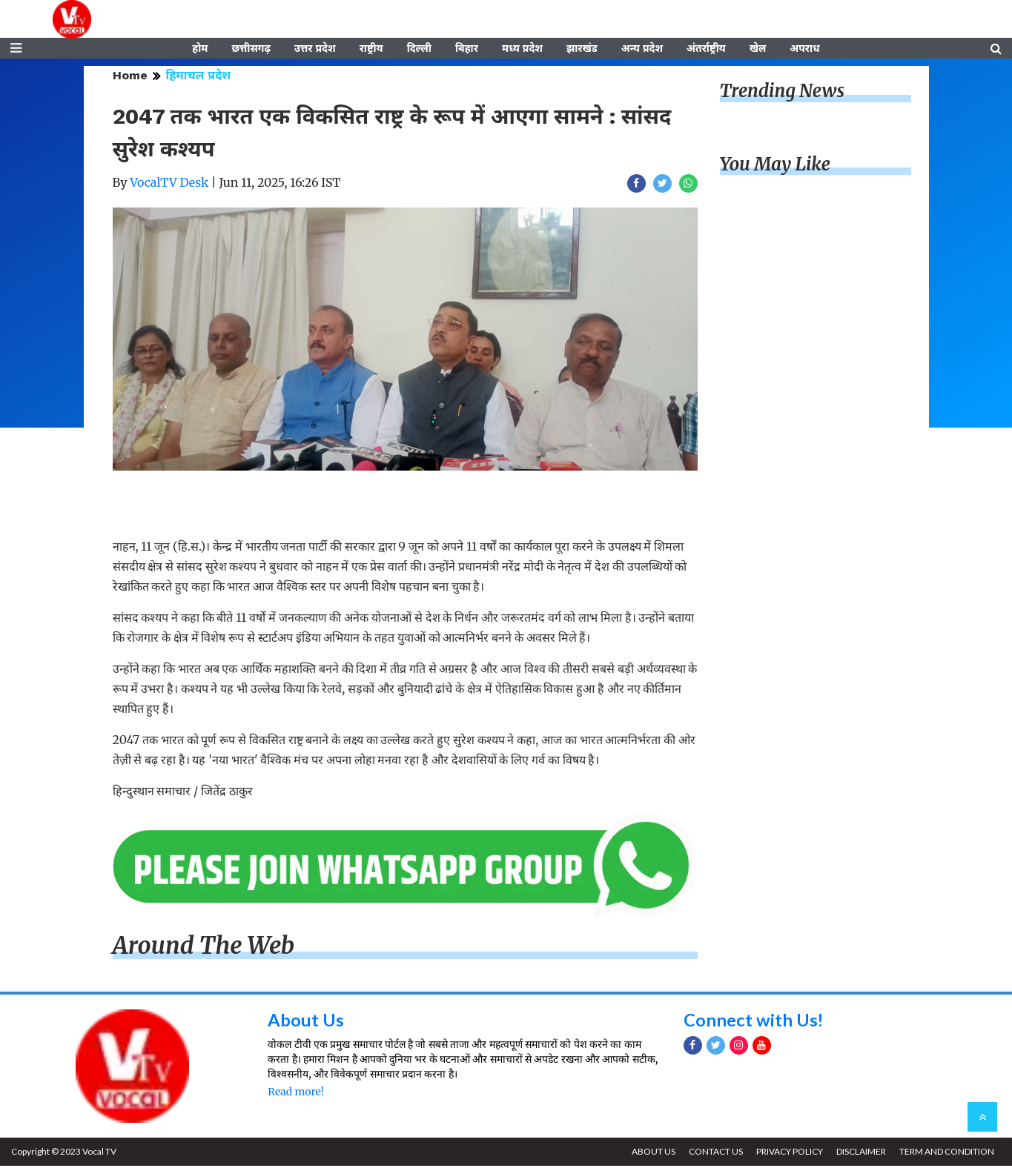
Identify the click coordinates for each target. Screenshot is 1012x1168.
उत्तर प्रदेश (315, 50)
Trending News (782, 93)
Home (130, 77)
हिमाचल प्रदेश (198, 77)
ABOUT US (650, 1153)
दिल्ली (419, 50)
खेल (758, 50)
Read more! (295, 1094)
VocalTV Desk (169, 184)
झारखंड (582, 50)
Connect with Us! (754, 1021)
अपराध (804, 50)
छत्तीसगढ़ (250, 50)
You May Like (775, 166)
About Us (306, 1021)
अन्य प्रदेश (642, 50)
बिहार (466, 50)
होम (200, 50)
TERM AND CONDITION (946, 1153)
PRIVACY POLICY (787, 1153)
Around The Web (204, 948)
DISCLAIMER (859, 1153)
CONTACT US (713, 1153)
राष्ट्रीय (371, 50)
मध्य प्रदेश (522, 50)
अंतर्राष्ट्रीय (706, 50)
